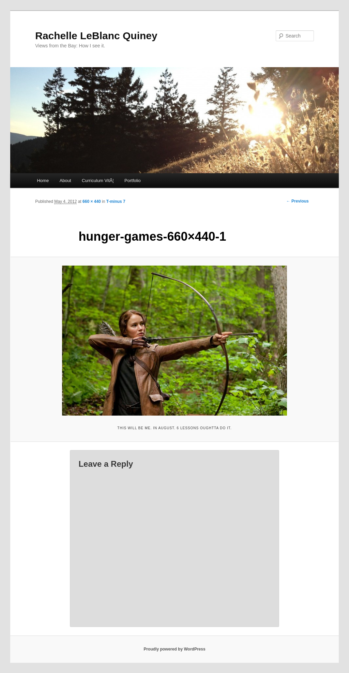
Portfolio (132, 180)
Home (43, 180)
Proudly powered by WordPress (174, 649)
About (65, 180)
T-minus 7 (115, 201)
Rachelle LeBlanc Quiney (96, 35)
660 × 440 (91, 201)
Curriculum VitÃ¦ (97, 180)
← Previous (297, 201)
